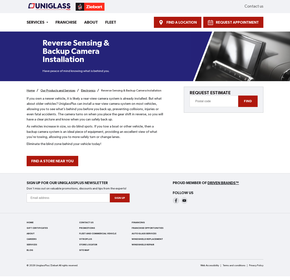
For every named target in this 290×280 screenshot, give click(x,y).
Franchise (66, 22)
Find (248, 101)
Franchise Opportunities (147, 228)
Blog (30, 250)
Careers (31, 239)
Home (30, 222)
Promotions (87, 228)
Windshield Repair (143, 244)
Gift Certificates (37, 228)
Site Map (84, 250)
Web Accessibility (209, 265)
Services (35, 22)
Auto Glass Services (144, 233)
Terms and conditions (234, 265)
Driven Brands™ (223, 183)
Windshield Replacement (147, 239)
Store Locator (88, 244)
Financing (138, 222)
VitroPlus (85, 239)
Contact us (254, 6)
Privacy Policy (256, 265)
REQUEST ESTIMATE (210, 93)
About (91, 22)
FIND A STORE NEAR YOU (52, 161)
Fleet (110, 22)
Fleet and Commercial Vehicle (97, 233)
